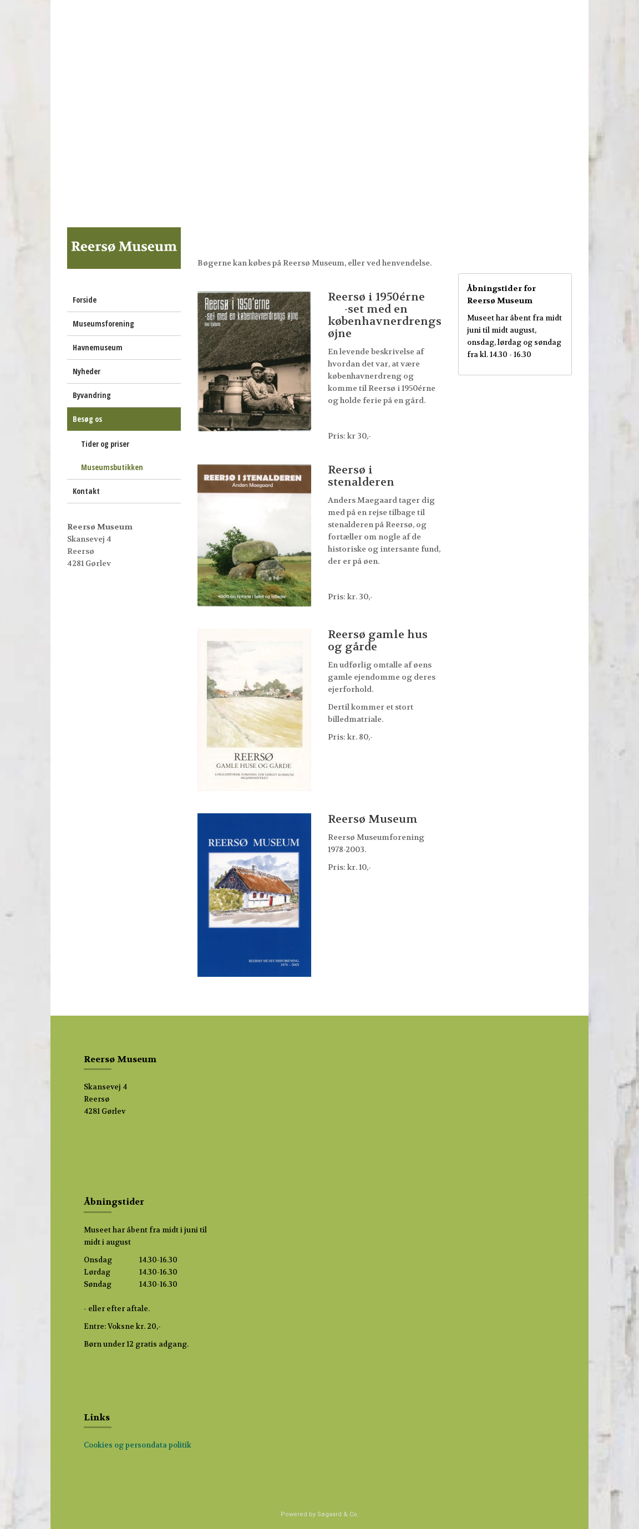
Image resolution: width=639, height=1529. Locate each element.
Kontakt (86, 491)
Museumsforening (103, 323)
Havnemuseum (98, 347)
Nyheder (86, 371)
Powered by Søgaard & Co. (320, 1514)
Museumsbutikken (112, 467)
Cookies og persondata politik (137, 1445)
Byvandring (92, 395)
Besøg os (87, 419)
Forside (85, 299)
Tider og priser (105, 444)
